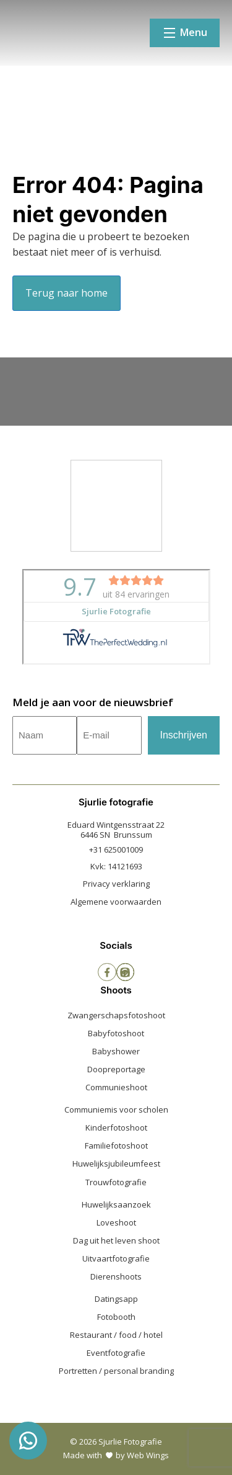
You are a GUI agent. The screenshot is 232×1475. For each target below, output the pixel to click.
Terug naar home (66, 293)
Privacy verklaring (116, 883)
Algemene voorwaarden (116, 901)
